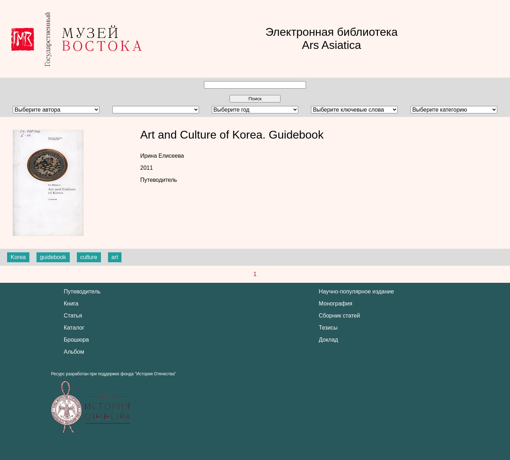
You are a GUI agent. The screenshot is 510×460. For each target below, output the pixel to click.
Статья (73, 316)
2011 (146, 168)
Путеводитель (158, 180)
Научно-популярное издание (356, 291)
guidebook (53, 257)
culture (88, 257)
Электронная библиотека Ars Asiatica (331, 38)
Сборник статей (339, 316)
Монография (335, 304)
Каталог (74, 328)
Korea (18, 257)
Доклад (328, 340)
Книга (71, 304)
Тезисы (328, 328)
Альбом (74, 352)
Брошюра (76, 340)
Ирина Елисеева (162, 156)
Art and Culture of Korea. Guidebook (232, 134)
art (115, 257)
